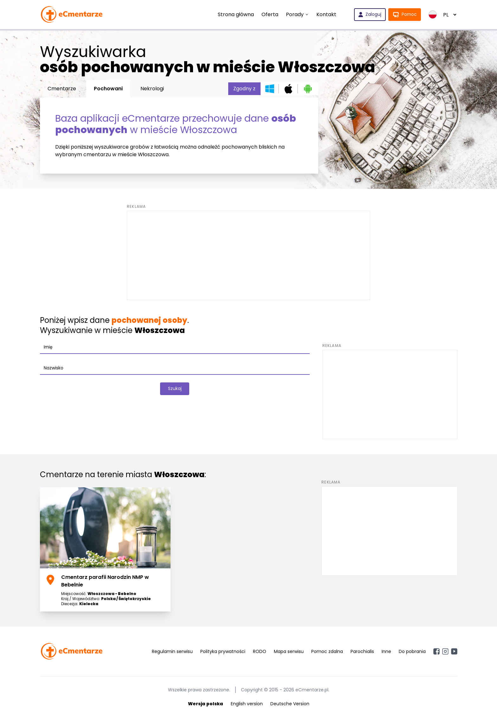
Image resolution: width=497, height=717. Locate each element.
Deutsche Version (289, 704)
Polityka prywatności (222, 651)
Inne (386, 651)
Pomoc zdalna (327, 651)
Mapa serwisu (289, 651)
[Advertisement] (248, 255)
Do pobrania (412, 651)
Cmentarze (62, 88)
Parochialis (362, 651)
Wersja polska (205, 704)
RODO (259, 651)
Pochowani (108, 88)
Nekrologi (152, 88)
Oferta (269, 14)
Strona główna (235, 14)
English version (247, 704)
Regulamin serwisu (172, 651)
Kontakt (325, 14)
